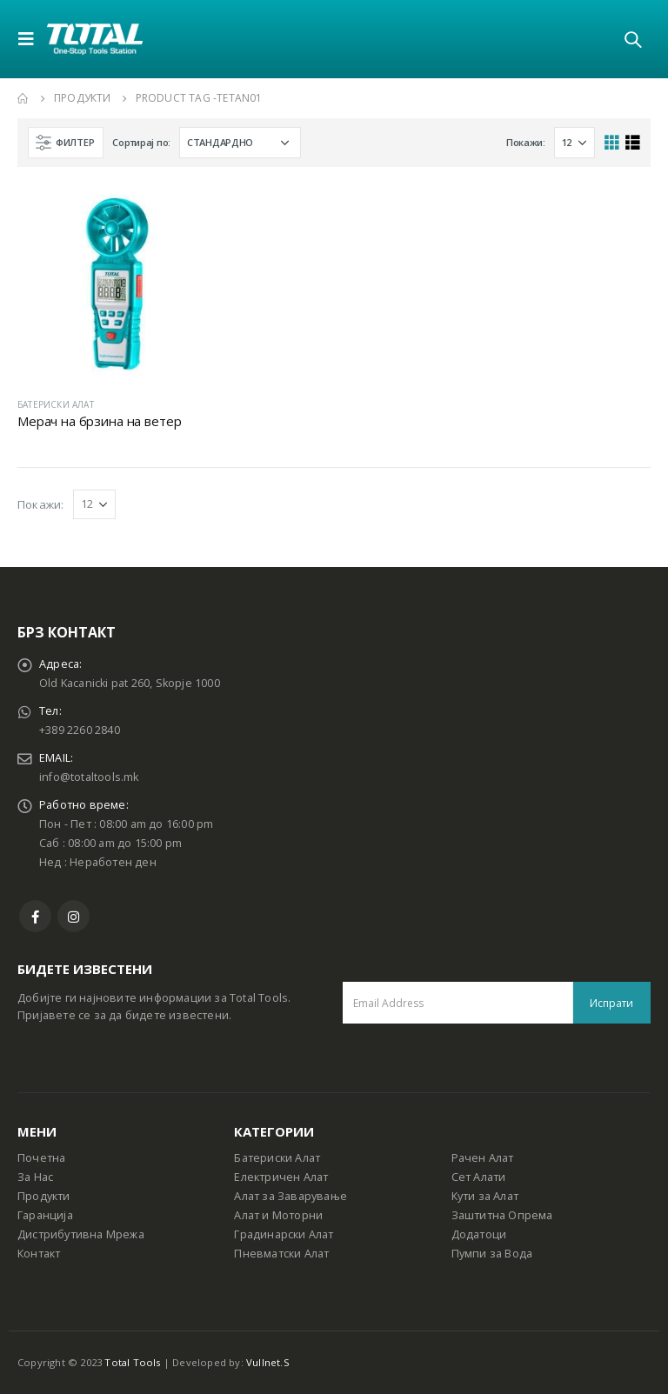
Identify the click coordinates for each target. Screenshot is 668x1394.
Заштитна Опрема (502, 1215)
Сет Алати (478, 1177)
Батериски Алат (277, 1158)
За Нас (35, 1177)
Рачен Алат (482, 1158)
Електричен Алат (281, 1177)
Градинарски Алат (283, 1234)
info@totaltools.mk (89, 777)
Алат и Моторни (278, 1215)
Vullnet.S (268, 1362)
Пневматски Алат (281, 1253)
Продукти (43, 1196)
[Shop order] (240, 142)
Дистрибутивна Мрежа (80, 1234)
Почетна (41, 1158)
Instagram (73, 916)
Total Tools (132, 1362)
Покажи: (525, 142)
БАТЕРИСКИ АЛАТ (55, 404)
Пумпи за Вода (492, 1253)
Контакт (38, 1253)
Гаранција (45, 1215)
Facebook (35, 916)
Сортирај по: (141, 142)
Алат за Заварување (290, 1196)
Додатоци (479, 1234)
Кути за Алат (484, 1196)
